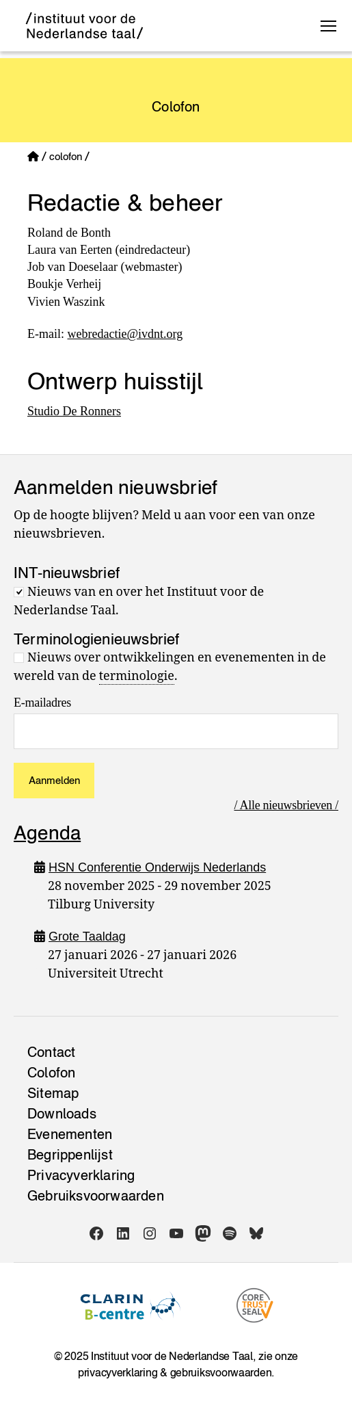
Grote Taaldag (87, 936)
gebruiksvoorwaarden (221, 1372)
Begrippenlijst (70, 1154)
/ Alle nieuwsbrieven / (286, 805)
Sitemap (53, 1093)
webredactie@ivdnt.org (124, 334)
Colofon (51, 1072)
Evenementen (69, 1134)
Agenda (47, 833)
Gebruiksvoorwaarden (95, 1195)
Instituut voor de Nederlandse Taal (172, 1355)
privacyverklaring (117, 1372)
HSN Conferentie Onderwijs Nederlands (157, 867)
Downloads (61, 1113)
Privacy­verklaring (81, 1175)
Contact (51, 1052)
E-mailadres (42, 702)
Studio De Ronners (74, 411)
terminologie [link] (136, 676)
